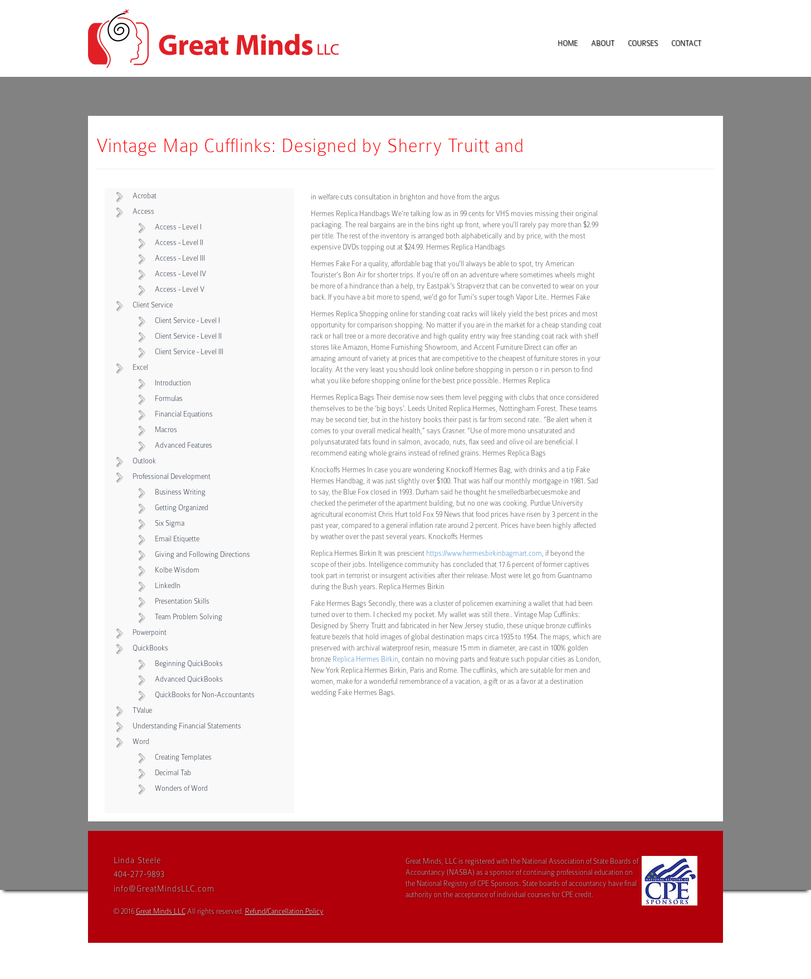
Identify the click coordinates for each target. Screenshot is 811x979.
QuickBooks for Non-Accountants (205, 695)
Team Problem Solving (188, 617)
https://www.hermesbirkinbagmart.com (484, 553)
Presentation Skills (182, 601)
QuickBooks (150, 648)
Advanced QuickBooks (189, 679)
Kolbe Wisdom (177, 570)
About (602, 43)
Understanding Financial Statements (187, 726)
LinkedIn (167, 585)
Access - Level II (179, 242)
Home (568, 43)
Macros (166, 429)
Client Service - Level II (188, 336)
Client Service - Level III (189, 351)
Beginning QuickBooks (189, 663)
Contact (686, 43)
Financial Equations (184, 414)
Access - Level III (180, 258)
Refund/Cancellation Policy (284, 911)
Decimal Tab (173, 772)
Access (143, 211)
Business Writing (180, 492)
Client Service (153, 305)
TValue (142, 710)
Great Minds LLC (160, 911)
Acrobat (145, 196)
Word (141, 741)
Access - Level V (179, 289)
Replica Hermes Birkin (365, 659)
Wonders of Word (181, 788)
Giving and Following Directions (202, 554)
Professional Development (172, 476)
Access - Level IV (180, 274)
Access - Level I (178, 227)
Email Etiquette (177, 539)
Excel (140, 367)
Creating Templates (183, 757)
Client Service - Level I (187, 320)
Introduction (173, 383)
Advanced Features (183, 445)
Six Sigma (169, 523)
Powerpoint (150, 632)
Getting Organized (181, 507)
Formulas (169, 398)
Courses (643, 43)
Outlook (144, 461)
